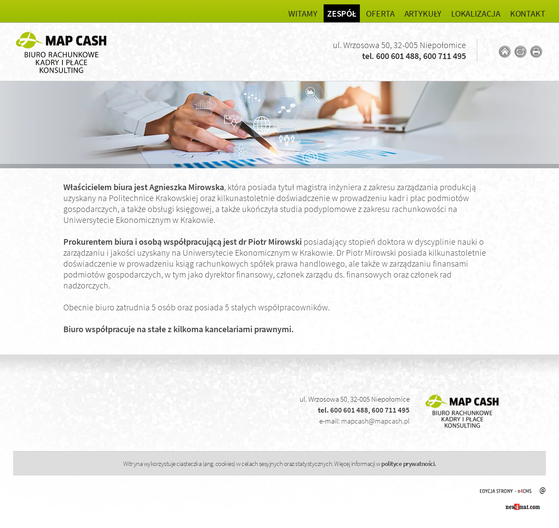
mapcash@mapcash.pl (375, 421)
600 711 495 (444, 55)
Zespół (341, 13)
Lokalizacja (475, 13)
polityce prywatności (408, 463)
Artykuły (423, 13)
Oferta (380, 13)
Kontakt (527, 13)
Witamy (302, 13)
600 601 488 (397, 55)
